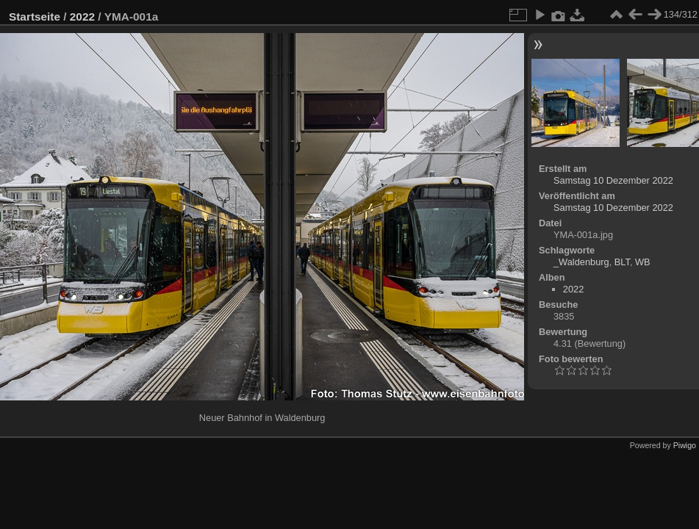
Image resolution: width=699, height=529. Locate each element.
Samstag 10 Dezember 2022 (613, 180)
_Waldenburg (581, 261)
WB (642, 261)
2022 (82, 16)
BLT (622, 261)
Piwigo (684, 445)
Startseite (34, 16)
